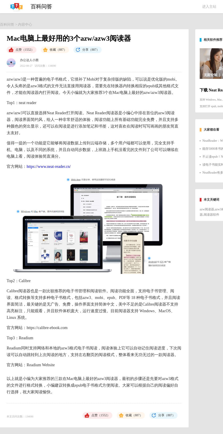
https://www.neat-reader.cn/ (49, 166)
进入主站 (209, 6)
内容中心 (25, 24)
